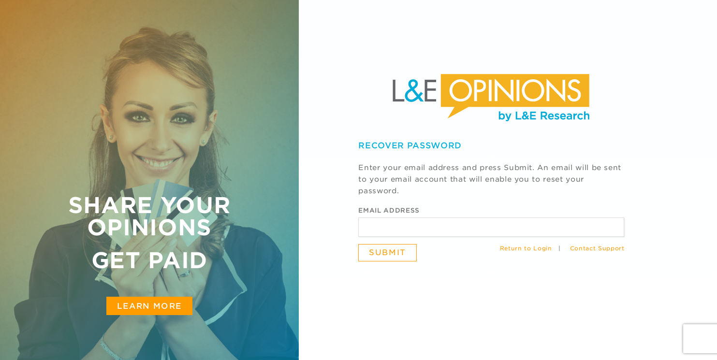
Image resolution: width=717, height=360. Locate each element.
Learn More (149, 306)
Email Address (388, 210)
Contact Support (597, 248)
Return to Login (526, 248)
